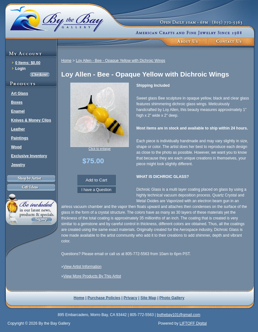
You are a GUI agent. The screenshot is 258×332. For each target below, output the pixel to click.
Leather (18, 129)
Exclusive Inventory (29, 156)
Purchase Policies (104, 298)
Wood (16, 147)
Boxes (17, 102)
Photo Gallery (172, 298)
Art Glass (19, 93)
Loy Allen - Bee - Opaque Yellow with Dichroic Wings (120, 60)
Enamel (18, 111)
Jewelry (18, 165)
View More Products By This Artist (92, 276)
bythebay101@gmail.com (178, 315)
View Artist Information (82, 266)
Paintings (19, 138)
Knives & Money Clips (31, 120)
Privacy (130, 298)
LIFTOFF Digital (193, 323)
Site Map (148, 298)
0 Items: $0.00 (28, 63)
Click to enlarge (100, 149)
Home (66, 60)
